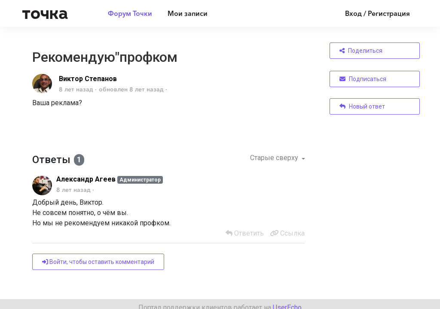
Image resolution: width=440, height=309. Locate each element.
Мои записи (188, 13)
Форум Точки (130, 13)
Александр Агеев (86, 179)
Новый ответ (362, 106)
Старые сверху (275, 158)
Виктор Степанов (88, 79)
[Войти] (371, 13)
